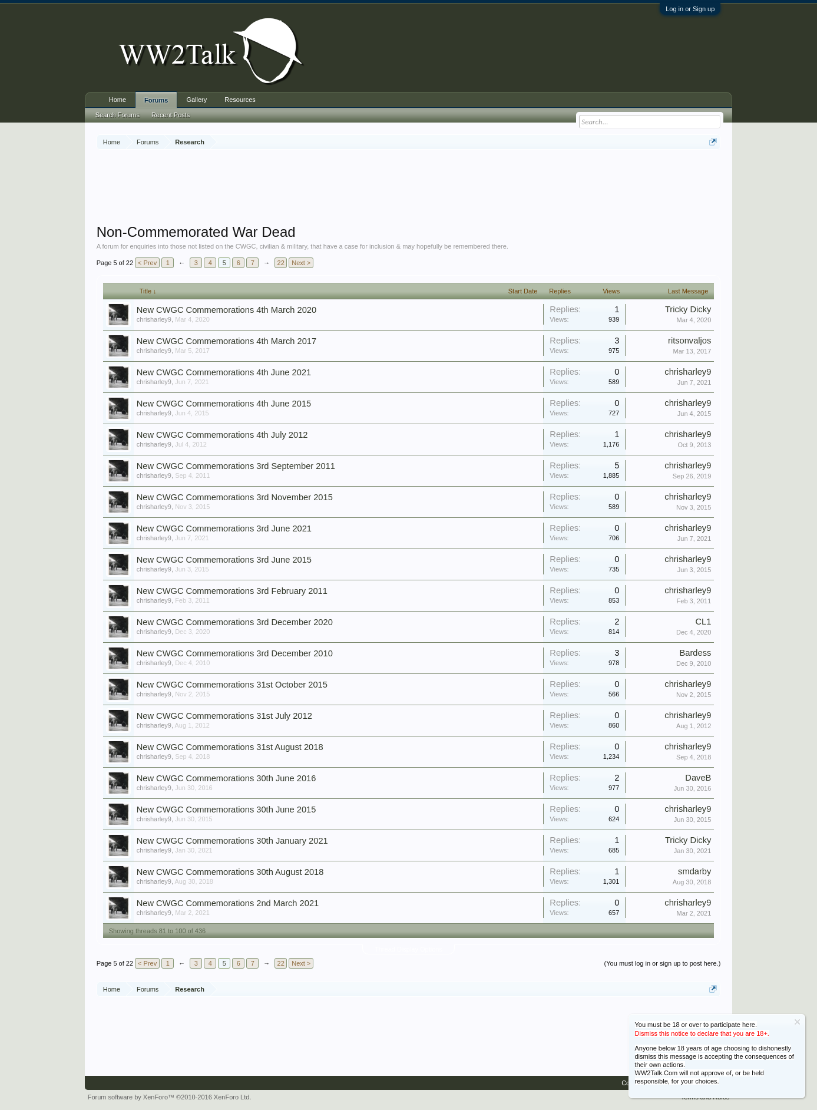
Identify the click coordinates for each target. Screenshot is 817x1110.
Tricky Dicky (688, 309)
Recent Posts (170, 114)
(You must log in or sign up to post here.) (662, 963)
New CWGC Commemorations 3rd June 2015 (224, 559)
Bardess (696, 653)
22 (281, 262)
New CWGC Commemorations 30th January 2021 (232, 840)
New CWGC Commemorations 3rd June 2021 (224, 528)
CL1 (703, 621)
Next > (301, 262)
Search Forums (117, 114)
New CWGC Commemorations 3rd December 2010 (235, 653)
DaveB (698, 777)
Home (117, 99)
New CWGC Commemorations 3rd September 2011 (236, 466)
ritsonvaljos (689, 340)
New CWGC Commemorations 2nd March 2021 (228, 903)
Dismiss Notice (797, 1022)
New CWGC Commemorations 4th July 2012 (222, 435)
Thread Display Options (408, 949)
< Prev (147, 262)
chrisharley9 (154, 319)
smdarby (694, 871)
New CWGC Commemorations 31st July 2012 (224, 716)
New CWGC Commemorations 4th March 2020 (226, 310)
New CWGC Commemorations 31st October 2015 (232, 684)
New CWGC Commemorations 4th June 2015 (224, 403)
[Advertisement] (408, 187)
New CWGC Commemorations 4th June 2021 (224, 372)
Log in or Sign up (690, 8)
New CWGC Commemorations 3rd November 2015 (235, 497)
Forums (156, 100)
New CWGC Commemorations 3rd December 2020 (235, 622)
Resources (240, 99)
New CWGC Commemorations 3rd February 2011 (232, 591)
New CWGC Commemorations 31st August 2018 (230, 747)
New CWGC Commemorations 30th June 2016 (226, 778)
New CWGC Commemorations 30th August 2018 (230, 872)
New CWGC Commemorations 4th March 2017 (226, 341)
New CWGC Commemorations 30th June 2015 (226, 809)
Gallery (196, 99)
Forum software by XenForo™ (170, 1097)
